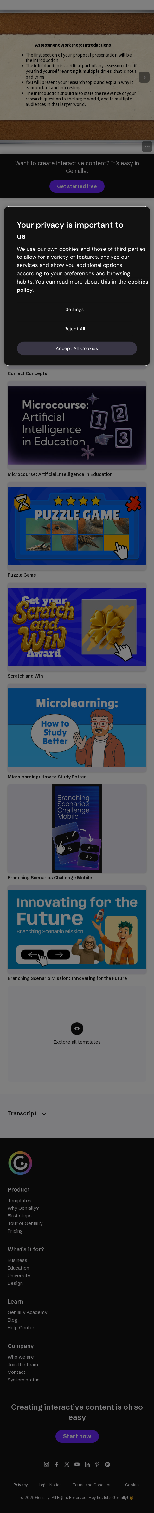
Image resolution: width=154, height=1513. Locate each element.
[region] (77, 286)
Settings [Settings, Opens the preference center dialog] (75, 309)
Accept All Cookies (77, 348)
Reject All (74, 329)
